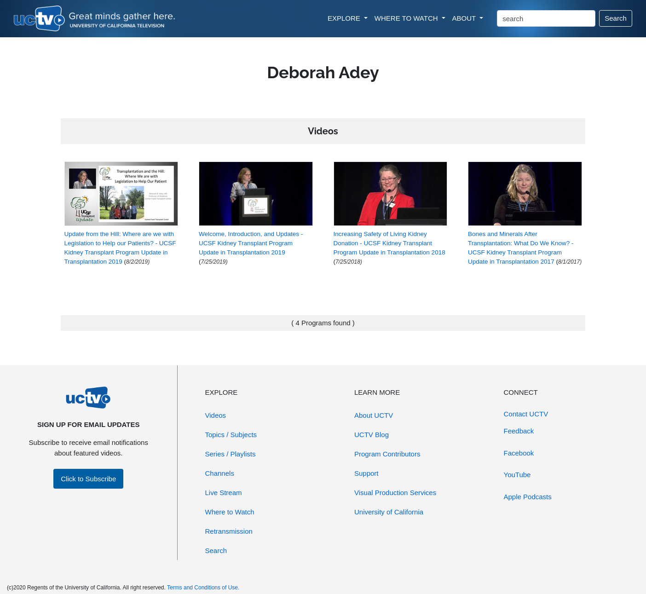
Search (616, 18)
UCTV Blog (371, 434)
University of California (388, 512)
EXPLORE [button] (345, 18)
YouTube (517, 475)
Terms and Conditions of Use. (203, 587)
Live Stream (223, 492)
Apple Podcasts (528, 497)
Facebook (519, 453)
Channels (219, 473)
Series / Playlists (230, 454)
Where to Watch (229, 512)
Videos (215, 415)
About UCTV (373, 415)
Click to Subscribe (88, 479)
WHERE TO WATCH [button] (407, 18)
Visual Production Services (395, 492)
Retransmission (229, 531)
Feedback (519, 431)
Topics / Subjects (231, 434)
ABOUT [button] (465, 18)
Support (366, 473)
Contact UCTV (526, 414)
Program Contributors (387, 454)
